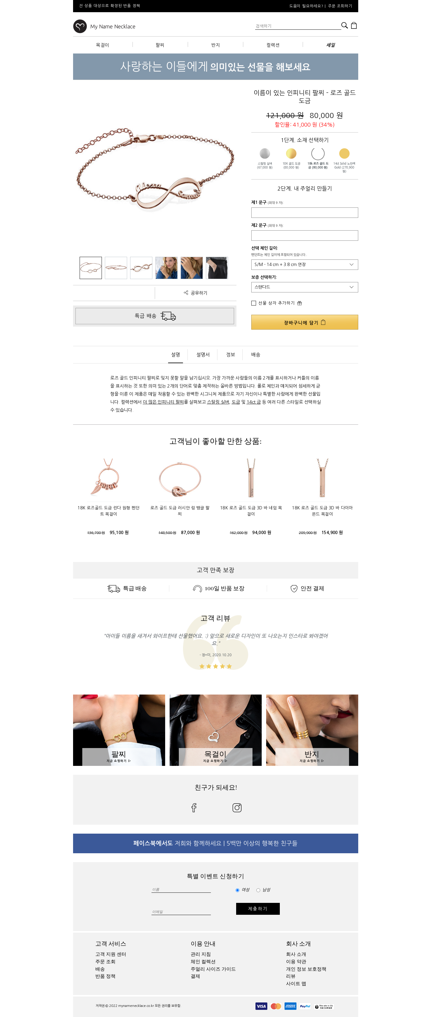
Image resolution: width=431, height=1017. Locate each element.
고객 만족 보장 (215, 570)
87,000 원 (190, 532)
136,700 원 (96, 533)
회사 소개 (298, 943)
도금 (236, 402)
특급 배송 (127, 588)
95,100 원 (119, 532)
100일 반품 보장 (218, 588)
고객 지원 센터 (110, 954)
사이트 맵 (296, 983)
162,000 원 (238, 533)
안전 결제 (307, 588)
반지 (215, 45)
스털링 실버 (218, 402)
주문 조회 (105, 961)
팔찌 (160, 45)
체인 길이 (268, 248)
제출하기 (258, 908)
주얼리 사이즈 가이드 (213, 969)
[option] (153, 6)
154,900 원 (332, 532)
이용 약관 (296, 961)
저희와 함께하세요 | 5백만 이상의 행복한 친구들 (215, 843)
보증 (255, 277)
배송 (255, 354)
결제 (195, 976)
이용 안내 (203, 943)
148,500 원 (167, 533)
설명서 (203, 354)
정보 (230, 354)
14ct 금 (254, 402)
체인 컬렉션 (203, 961)
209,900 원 (308, 533)
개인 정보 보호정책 (306, 969)
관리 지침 (201, 954)
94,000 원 (261, 532)
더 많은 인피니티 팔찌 (163, 402)
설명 (175, 354)
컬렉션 (273, 45)
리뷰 (291, 976)
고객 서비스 (110, 943)
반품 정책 (105, 976)
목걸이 (102, 45)
